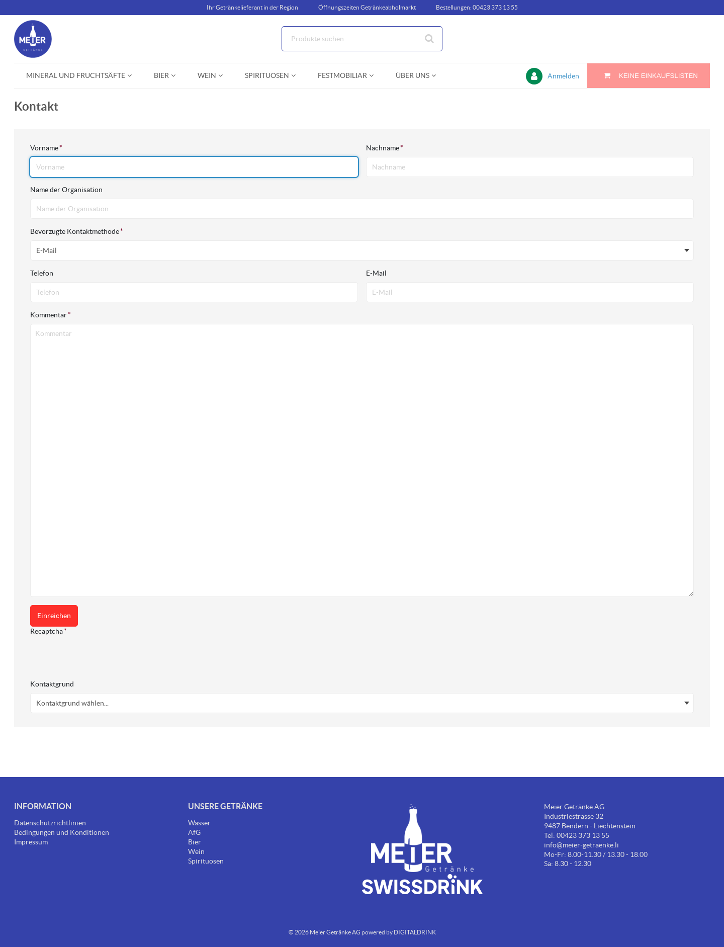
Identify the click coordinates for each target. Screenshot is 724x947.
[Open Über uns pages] (437, 75)
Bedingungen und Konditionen (61, 832)
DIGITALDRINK (415, 932)
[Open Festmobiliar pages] (375, 75)
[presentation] (106, 659)
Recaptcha (48, 631)
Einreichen (54, 616)
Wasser (199, 823)
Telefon (42, 273)
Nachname (384, 148)
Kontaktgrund (52, 684)
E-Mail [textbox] (46, 250)
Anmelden (563, 76)
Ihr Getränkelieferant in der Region (252, 7)
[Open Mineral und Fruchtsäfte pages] (133, 75)
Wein (196, 851)
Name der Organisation (67, 190)
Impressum (31, 842)
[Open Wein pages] (224, 75)
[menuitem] (78, 75)
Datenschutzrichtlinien (50, 823)
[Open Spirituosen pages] (297, 75)
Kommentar (50, 315)
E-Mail (377, 273)
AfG (194, 832)
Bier (194, 842)
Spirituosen (206, 861)
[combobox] (362, 38)
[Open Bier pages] (177, 75)
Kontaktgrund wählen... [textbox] (72, 703)
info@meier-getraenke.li (581, 845)
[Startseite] (62, 39)
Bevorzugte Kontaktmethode (76, 231)
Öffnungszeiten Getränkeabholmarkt (367, 7)
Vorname (46, 148)
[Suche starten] (429, 38)
